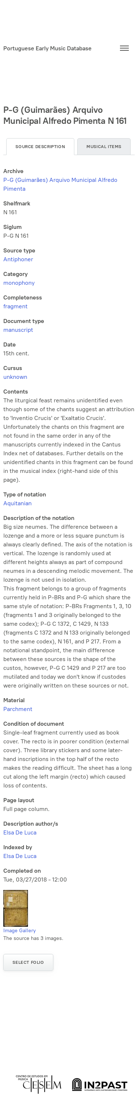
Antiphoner (18, 259)
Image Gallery (19, 930)
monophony (19, 282)
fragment (15, 306)
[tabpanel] (68, 525)
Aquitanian (17, 503)
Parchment (17, 709)
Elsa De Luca (19, 832)
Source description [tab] (40, 146)
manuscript (18, 329)
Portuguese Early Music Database (47, 48)
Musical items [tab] (103, 146)
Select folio (28, 962)
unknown (15, 376)
